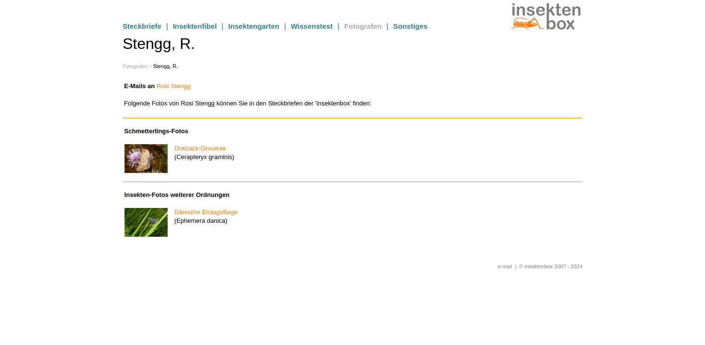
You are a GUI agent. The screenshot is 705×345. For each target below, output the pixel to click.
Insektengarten (254, 26)
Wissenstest (311, 26)
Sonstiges (410, 26)
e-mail (505, 266)
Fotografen (363, 26)
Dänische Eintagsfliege (203, 212)
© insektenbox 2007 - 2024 (550, 266)
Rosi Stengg (174, 86)
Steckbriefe (142, 26)
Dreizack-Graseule (197, 148)
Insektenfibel (195, 26)
